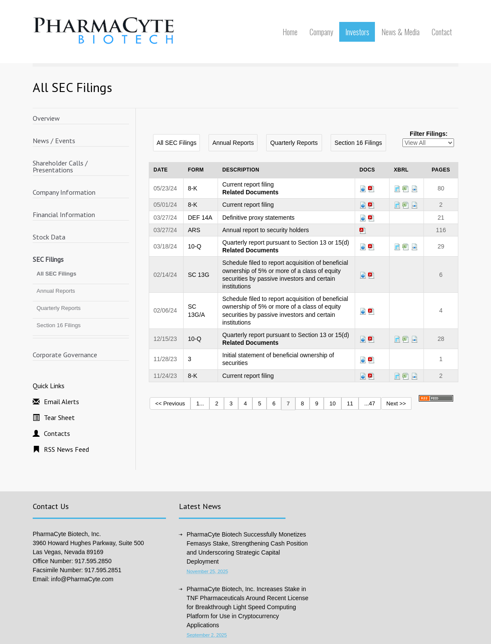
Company (321, 31)
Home (290, 31)
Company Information (64, 192)
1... (200, 403)
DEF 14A (200, 217)
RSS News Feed (66, 449)
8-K (192, 188)
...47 (369, 403)
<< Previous (170, 403)
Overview (46, 118)
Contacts (57, 433)
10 (332, 403)
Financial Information (64, 214)
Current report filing (248, 184)
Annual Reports (56, 291)
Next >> (396, 403)
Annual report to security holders (265, 230)
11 (350, 403)
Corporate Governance (65, 354)
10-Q (194, 246)
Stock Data (49, 236)
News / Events (54, 140)
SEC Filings (48, 259)
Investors (357, 31)
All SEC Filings (56, 273)
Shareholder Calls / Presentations (60, 166)
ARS (194, 230)
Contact (442, 31)
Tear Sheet (59, 417)
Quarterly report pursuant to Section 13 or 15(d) (285, 242)
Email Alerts (61, 401)
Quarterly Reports (59, 308)
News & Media (400, 31)
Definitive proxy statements (258, 217)
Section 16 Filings (59, 325)
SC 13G (198, 274)
